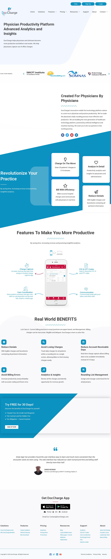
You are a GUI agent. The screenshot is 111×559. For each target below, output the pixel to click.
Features (51, 12)
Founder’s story (104, 532)
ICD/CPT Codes (84, 532)
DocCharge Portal (85, 537)
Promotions (43, 535)
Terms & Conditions (86, 554)
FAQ (81, 539)
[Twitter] (54, 554)
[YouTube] (60, 554)
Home (32, 12)
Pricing (62, 12)
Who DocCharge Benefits (7, 532)
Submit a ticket (84, 542)
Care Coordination (85, 535)
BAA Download (24, 535)
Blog (61, 530)
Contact (103, 12)
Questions (43, 530)
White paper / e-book (66, 535)
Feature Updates (25, 530)
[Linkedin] (57, 554)
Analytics (82, 530)
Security (104, 554)
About (94, 12)
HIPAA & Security (25, 532)
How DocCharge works (6, 530)
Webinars (62, 537)
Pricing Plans (44, 532)
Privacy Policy (97, 554)
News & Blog (103, 537)
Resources (74, 12)
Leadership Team (105, 535)
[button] (23, 74)
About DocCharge (105, 530)
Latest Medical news (66, 532)
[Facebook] (50, 554)
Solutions (41, 12)
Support (86, 12)
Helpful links (63, 539)
